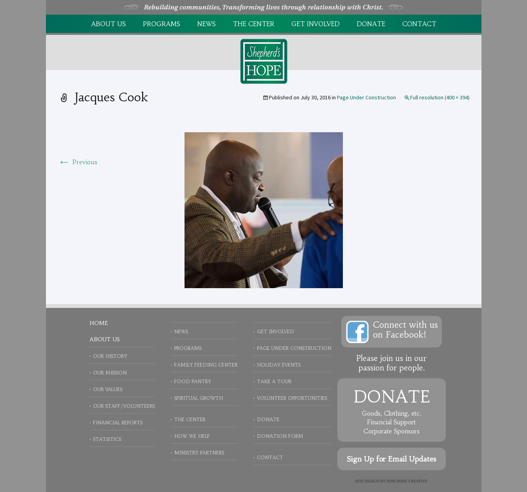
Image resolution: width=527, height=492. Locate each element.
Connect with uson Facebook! (405, 329)
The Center (253, 24)
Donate (371, 24)
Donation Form (280, 436)
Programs (161, 24)
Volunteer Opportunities (292, 398)
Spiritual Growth (198, 398)
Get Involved (315, 24)
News (206, 24)
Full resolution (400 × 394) (440, 97)
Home (98, 323)
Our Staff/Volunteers (124, 406)
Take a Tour (274, 381)
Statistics (107, 439)
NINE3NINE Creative (407, 481)
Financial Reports (118, 423)
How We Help (191, 436)
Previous (77, 162)
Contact (419, 24)
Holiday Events (279, 365)
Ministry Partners (199, 453)
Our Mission (110, 373)
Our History (110, 356)
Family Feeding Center (206, 365)
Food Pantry (192, 381)
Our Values (107, 389)
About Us (108, 24)
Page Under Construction (366, 97)
